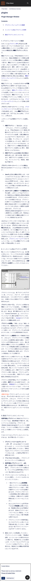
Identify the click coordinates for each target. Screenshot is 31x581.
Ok (3, 578)
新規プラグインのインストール (14, 34)
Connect (18, 318)
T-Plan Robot (9, 3)
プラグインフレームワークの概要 (15, 25)
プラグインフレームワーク (17, 239)
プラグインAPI (13, 43)
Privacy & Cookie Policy (8, 573)
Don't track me (10, 578)
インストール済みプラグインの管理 (15, 30)
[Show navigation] (27, 577)
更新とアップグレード (18, 90)
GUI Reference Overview (15, 9)
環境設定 (12, 384)
